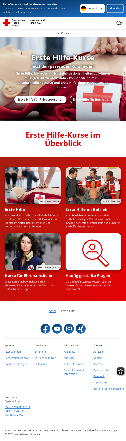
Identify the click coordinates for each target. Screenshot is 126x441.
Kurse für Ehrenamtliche (28, 275)
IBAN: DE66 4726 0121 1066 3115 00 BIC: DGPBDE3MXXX (17, 411)
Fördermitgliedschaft (17, 358)
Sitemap (98, 364)
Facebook (99, 376)
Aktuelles (69, 358)
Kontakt (98, 358)
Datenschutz (100, 370)
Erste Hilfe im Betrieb (86, 209)
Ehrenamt (40, 351)
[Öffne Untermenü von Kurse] (63, 33)
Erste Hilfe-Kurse (73, 364)
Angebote (69, 351)
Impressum (100, 382)
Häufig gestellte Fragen (88, 275)
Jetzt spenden (13, 351)
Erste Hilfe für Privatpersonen (40, 99)
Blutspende (41, 364)
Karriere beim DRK (45, 358)
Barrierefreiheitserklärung (107, 388)
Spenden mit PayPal (16, 364)
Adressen (98, 351)
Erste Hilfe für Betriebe (90, 99)
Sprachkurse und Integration (74, 372)
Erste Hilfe (15, 209)
